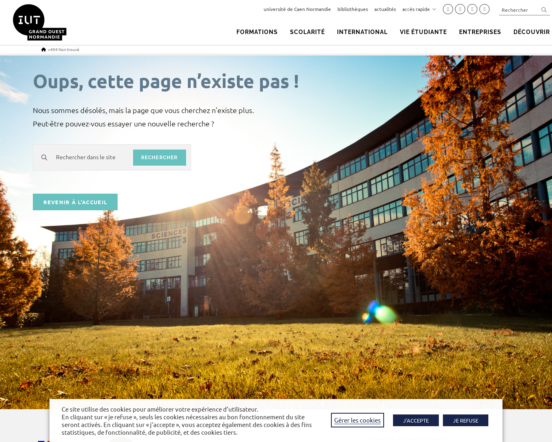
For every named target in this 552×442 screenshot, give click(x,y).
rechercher (159, 157)
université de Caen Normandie (297, 9)
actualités (385, 9)
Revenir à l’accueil (75, 203)
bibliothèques (352, 9)
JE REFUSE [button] (465, 420)
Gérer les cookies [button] (357, 420)
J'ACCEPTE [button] (416, 420)
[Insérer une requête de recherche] (524, 9)
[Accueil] (43, 49)
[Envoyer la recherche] (544, 9)
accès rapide (419, 9)
